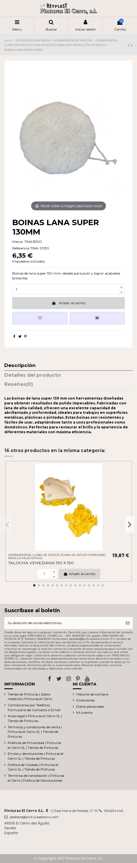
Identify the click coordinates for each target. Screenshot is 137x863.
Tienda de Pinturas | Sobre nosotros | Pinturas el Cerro (30, 696)
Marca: (17, 241)
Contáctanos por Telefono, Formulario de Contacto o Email (34, 707)
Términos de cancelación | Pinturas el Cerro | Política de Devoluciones (36, 778)
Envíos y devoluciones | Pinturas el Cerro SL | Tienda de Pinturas (35, 756)
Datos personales (90, 706)
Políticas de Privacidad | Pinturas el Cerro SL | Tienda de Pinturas (34, 745)
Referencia (20, 248)
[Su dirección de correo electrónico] (63, 623)
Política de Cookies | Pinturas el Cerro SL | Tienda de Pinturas (33, 767)
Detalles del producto (32, 375)
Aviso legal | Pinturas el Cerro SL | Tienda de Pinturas (35, 718)
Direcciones (85, 700)
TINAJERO (33, 241)
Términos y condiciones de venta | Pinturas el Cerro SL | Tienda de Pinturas (35, 732)
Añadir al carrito (68, 303)
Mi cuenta (84, 712)
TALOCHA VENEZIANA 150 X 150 (41, 562)
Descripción (20, 365)
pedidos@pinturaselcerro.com (34, 817)
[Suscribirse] (127, 623)
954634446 (113, 810)
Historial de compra (92, 694)
